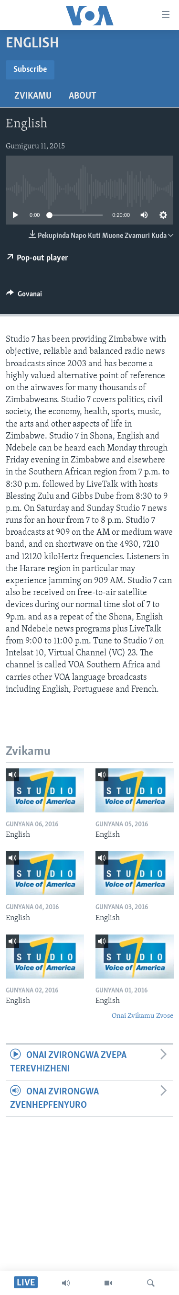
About (82, 96)
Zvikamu (33, 96)
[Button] (24, 296)
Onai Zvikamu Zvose (142, 1016)
